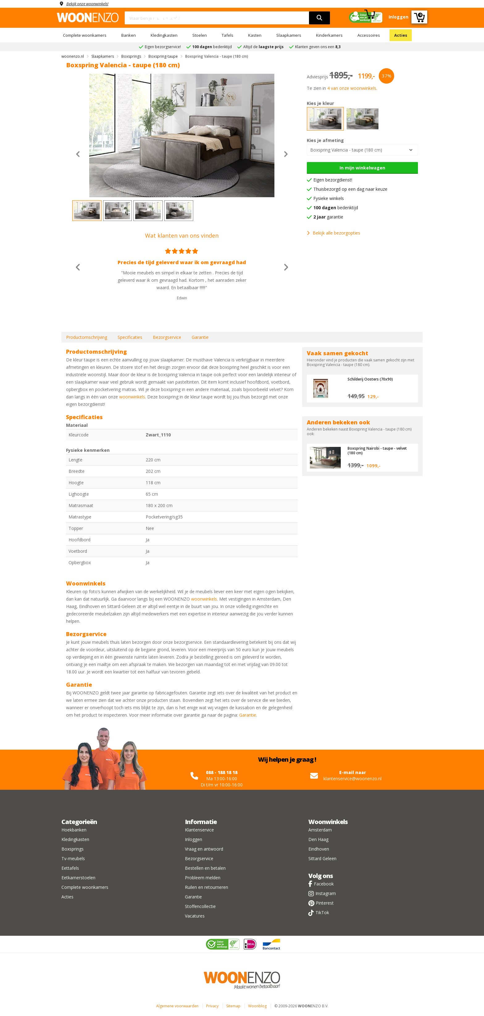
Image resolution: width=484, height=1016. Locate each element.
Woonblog (257, 1006)
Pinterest (325, 903)
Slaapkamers (288, 35)
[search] (319, 17)
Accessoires (368, 35)
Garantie (200, 337)
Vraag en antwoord (204, 849)
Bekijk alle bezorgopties (333, 233)
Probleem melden (202, 878)
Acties (400, 35)
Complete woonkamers (84, 35)
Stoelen (199, 35)
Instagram (325, 893)
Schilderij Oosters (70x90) (372, 379)
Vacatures (195, 916)
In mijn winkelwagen (362, 168)
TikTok (322, 912)
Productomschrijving (86, 337)
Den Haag (318, 839)
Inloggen (193, 839)
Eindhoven (318, 849)
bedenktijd (335, 207)
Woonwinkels (328, 822)
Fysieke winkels (328, 198)
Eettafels (70, 868)
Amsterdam (320, 830)
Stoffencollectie (200, 906)
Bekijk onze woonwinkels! (90, 3)
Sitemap (233, 1006)
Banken (128, 35)
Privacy (212, 1006)
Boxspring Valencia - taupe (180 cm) (346, 150)
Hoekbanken (73, 830)
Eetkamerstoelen (78, 878)
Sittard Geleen (322, 858)
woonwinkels (132, 397)
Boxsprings (72, 849)
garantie (328, 217)
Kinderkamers (329, 35)
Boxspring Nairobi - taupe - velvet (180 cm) (380, 450)
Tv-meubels (73, 858)
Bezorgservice (167, 337)
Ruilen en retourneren (206, 887)
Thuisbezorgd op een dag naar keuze (350, 189)
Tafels (227, 35)
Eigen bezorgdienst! (332, 180)
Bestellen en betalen (205, 868)
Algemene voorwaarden (177, 1006)
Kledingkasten (164, 35)
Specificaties (130, 337)
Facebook (324, 884)
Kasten (254, 35)
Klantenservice (199, 830)
